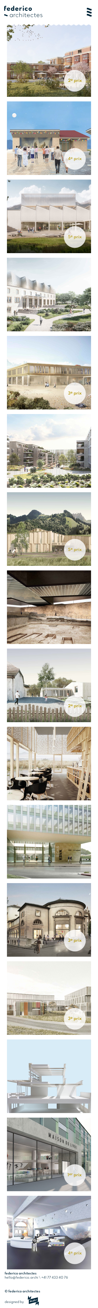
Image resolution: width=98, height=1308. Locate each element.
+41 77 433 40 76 (54, 1277)
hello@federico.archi (21, 1277)
